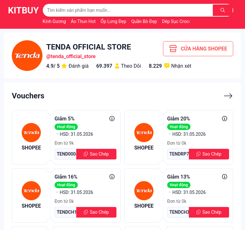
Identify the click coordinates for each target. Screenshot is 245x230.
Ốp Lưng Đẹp (113, 21)
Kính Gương (55, 21)
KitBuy (23, 10)
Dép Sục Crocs (177, 21)
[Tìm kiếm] (223, 10)
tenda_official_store (73, 56)
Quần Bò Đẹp (144, 21)
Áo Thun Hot (84, 21)
